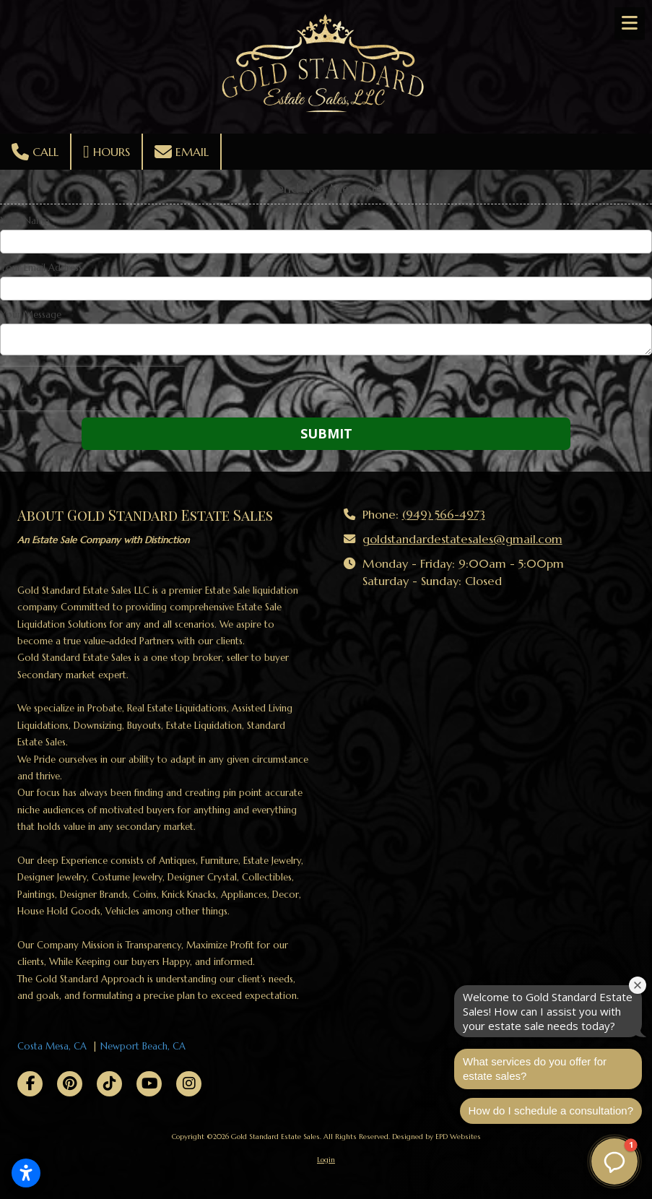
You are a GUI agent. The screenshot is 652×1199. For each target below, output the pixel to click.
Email (182, 151)
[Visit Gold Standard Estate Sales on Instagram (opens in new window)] (188, 1083)
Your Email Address (41, 268)
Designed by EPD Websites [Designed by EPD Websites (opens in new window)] (436, 1136)
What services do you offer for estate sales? (535, 1068)
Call (35, 151)
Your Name (24, 221)
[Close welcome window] (637, 985)
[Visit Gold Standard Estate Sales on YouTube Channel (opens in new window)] (149, 1083)
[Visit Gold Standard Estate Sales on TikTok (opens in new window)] (109, 1083)
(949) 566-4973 (443, 514)
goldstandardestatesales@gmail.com (462, 539)
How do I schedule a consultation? (551, 1110)
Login (326, 1159)
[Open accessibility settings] (26, 1173)
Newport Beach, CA (143, 1046)
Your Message (30, 315)
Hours (106, 151)
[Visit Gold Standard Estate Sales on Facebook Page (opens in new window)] (30, 1083)
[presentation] (92, 388)
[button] (614, 1161)
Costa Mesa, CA (52, 1046)
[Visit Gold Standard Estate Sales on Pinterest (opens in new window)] (69, 1083)
